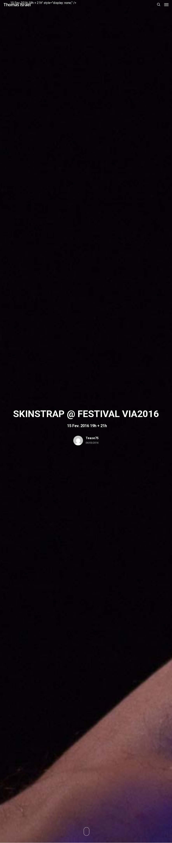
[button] (166, 4)
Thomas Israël (17, 4)
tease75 (92, 438)
